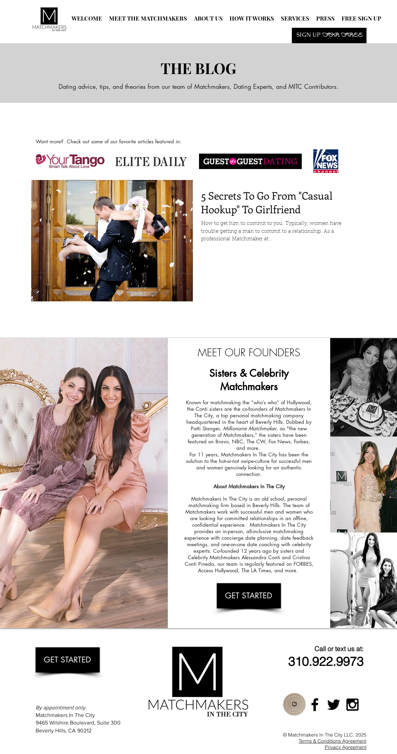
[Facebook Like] (121, 120)
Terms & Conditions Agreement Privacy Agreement (333, 744)
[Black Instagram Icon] (352, 704)
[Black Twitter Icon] (333, 704)
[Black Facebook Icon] (314, 704)
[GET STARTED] (249, 595)
